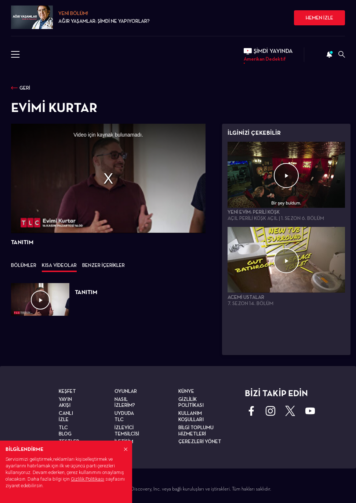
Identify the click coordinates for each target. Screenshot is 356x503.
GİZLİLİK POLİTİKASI (191, 402)
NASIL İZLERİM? (125, 402)
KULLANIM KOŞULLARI (191, 416)
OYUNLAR (126, 391)
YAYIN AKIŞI (65, 402)
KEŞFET (67, 391)
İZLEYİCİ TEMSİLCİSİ (127, 430)
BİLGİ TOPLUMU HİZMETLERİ (196, 430)
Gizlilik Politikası (87, 479)
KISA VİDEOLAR (59, 265)
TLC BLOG (65, 430)
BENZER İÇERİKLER (103, 265)
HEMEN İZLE (319, 18)
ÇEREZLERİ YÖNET (199, 441)
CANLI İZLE (66, 416)
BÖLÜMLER (23, 265)
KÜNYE (186, 391)
